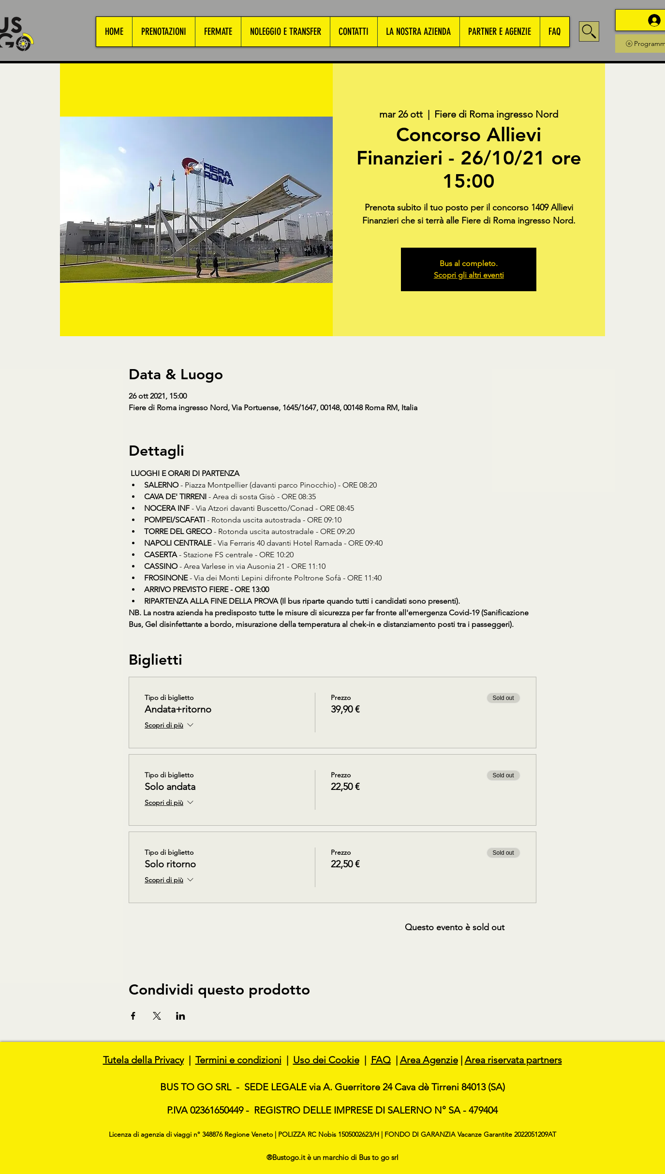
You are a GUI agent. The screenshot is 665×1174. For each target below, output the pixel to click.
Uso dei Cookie (326, 1060)
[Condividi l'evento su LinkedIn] (180, 1016)
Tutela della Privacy (143, 1060)
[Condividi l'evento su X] (157, 1016)
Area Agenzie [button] (429, 1060)
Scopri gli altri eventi (469, 275)
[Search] (589, 31)
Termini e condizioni (238, 1060)
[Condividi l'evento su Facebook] (133, 1016)
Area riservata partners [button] (513, 1060)
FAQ (381, 1060)
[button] (163, 31)
